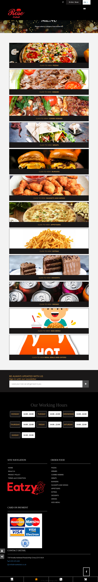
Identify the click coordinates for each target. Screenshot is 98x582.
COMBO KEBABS (57, 475)
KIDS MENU (55, 502)
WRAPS (54, 478)
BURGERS (54, 481)
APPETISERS (55, 488)
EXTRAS (54, 492)
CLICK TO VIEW (48, 65)
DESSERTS (55, 495)
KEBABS (54, 471)
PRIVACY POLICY (14, 475)
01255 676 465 (13, 561)
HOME (10, 468)
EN (86, 2)
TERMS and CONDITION (17, 478)
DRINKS (54, 499)
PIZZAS (53, 468)
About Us (11, 471)
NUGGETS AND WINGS (59, 485)
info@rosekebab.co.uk (16, 564)
